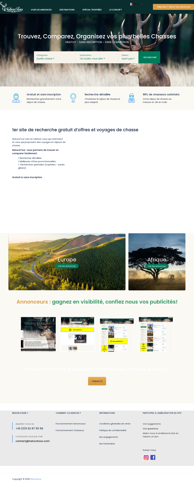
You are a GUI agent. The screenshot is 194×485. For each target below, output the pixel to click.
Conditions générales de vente (114, 423)
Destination (85, 55)
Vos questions (150, 428)
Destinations (67, 9)
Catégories (42, 55)
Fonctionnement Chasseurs (70, 430)
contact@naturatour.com (33, 441)
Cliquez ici (97, 381)
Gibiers (125, 55)
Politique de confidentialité (112, 430)
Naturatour (35, 479)
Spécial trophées (92, 9)
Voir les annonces (41, 9)
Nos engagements (108, 437)
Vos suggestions (152, 423)
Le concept (115, 9)
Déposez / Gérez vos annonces (173, 6)
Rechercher (150, 57)
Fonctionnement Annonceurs (71, 423)
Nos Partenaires (107, 443)
